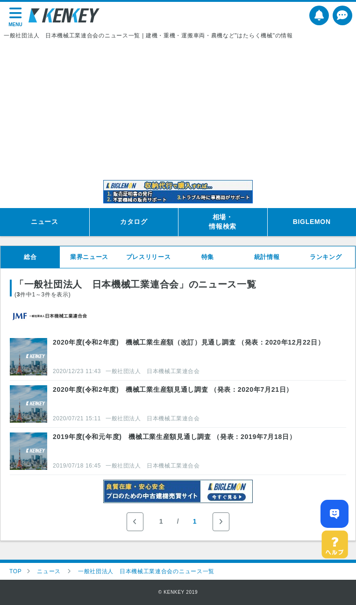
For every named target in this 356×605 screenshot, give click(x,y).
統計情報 (267, 256)
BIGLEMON (312, 221)
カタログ (134, 221)
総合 (30, 256)
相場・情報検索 (222, 221)
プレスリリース (148, 256)
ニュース (44, 221)
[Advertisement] (178, 109)
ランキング (326, 256)
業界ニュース (89, 256)
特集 (207, 256)
